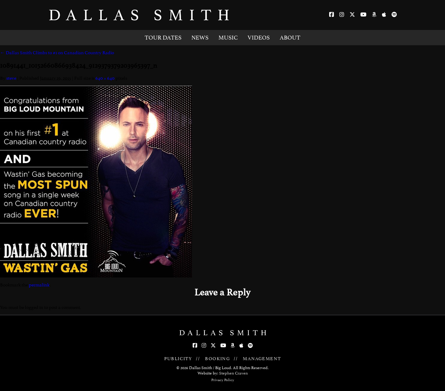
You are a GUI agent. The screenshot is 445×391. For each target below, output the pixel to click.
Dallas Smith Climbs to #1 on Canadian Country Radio (57, 52)
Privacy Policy (222, 380)
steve (11, 78)
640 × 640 (105, 78)
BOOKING (217, 358)
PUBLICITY (178, 358)
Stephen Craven (233, 373)
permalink (39, 285)
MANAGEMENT (262, 358)
